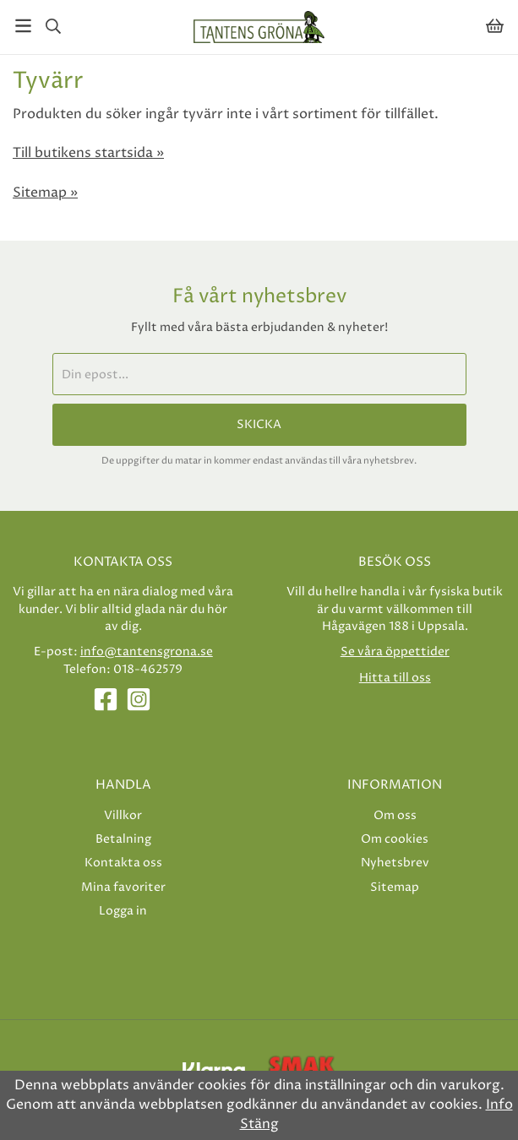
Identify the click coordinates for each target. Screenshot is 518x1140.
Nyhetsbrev (395, 863)
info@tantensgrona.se (146, 651)
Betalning (123, 839)
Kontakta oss (123, 863)
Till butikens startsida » (88, 153)
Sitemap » (45, 192)
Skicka (259, 424)
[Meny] (23, 26)
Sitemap (394, 887)
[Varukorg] (495, 26)
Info (499, 1104)
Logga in (123, 911)
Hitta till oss (395, 678)
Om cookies (394, 839)
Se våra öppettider (395, 651)
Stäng (259, 1124)
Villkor (123, 815)
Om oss (395, 815)
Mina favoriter (123, 887)
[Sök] (53, 26)
